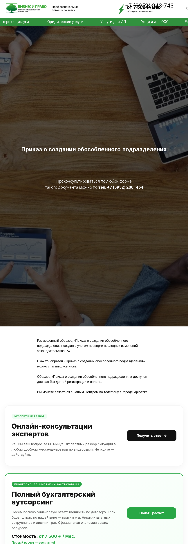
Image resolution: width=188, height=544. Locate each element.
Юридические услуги (65, 21)
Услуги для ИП (113, 21)
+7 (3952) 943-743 (149, 5)
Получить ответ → (150, 436)
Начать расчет (150, 516)
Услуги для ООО (155, 21)
